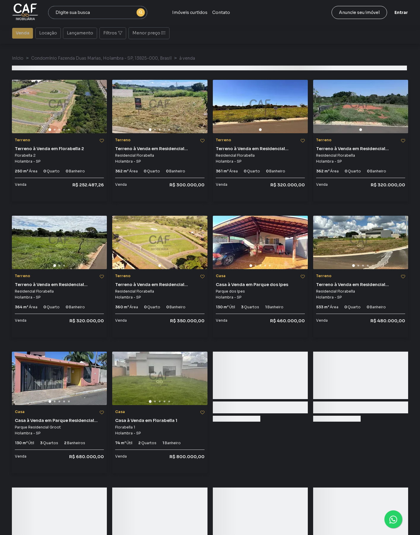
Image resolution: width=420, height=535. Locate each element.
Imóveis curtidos (189, 12)
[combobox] (97, 12)
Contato (221, 12)
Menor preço (149, 33)
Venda (22, 33)
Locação (48, 33)
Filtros (112, 33)
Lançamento (80, 33)
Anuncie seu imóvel (359, 12)
